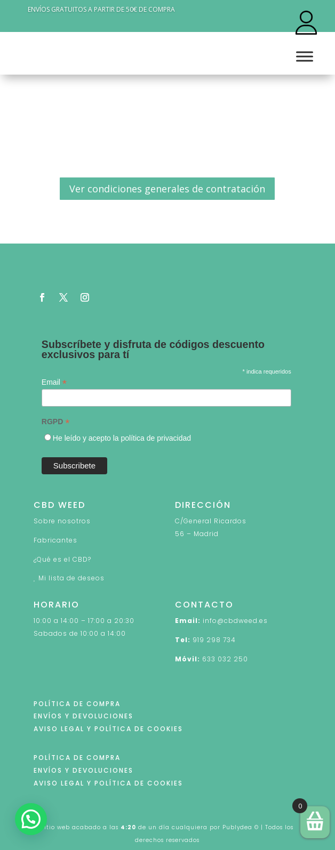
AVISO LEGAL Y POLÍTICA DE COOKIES (108, 728)
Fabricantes (55, 540)
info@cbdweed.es (235, 620)
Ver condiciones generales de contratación (167, 188)
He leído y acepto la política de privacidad (122, 438)
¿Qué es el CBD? (62, 559)
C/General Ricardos (210, 520)
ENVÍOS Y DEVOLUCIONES (83, 716)
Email (54, 382)
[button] (31, 819)
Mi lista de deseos (71, 577)
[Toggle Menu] (304, 57)
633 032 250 (225, 658)
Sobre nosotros (62, 520)
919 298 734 (214, 639)
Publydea (237, 827)
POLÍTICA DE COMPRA (77, 703)
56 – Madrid (197, 533)
